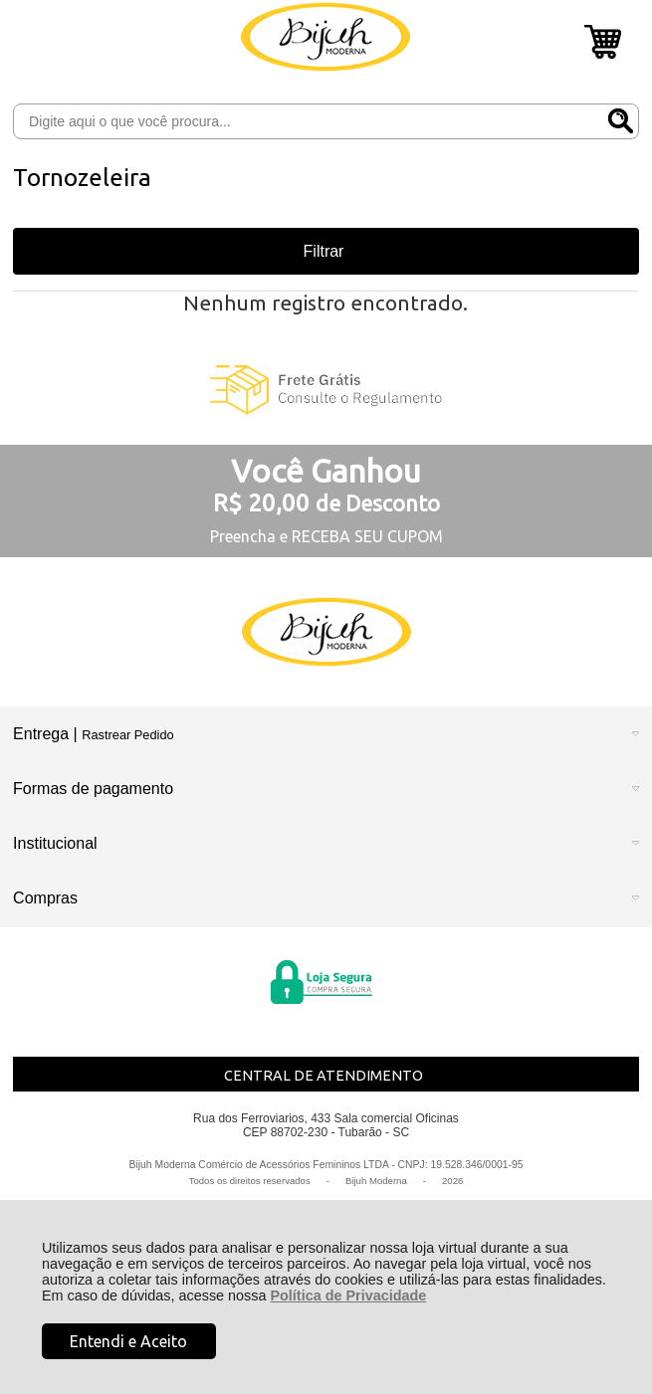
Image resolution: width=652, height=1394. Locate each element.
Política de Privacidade (348, 1295)
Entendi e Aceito (128, 1341)
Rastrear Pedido (127, 734)
